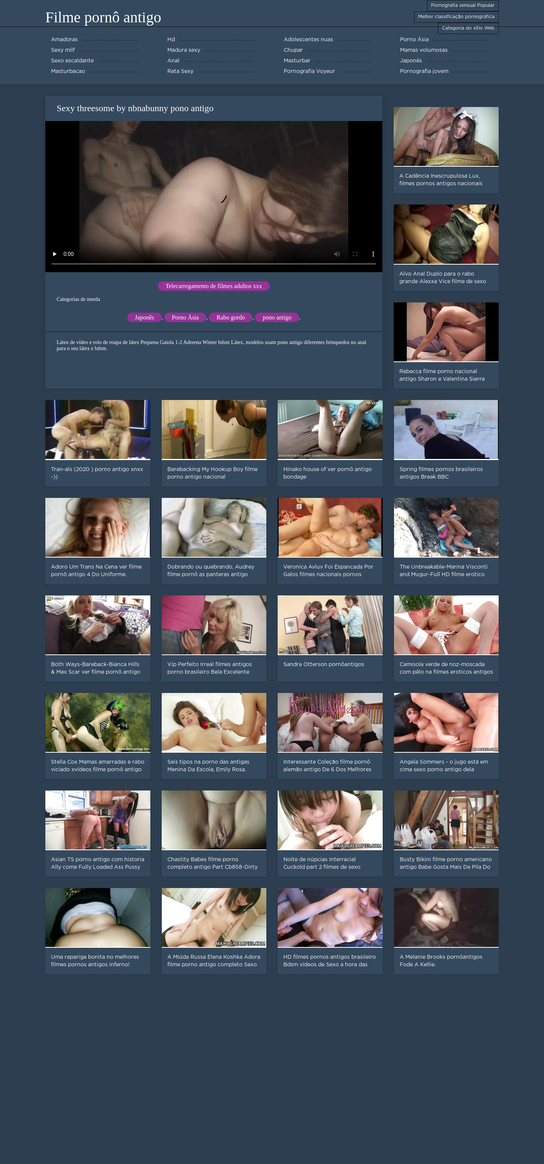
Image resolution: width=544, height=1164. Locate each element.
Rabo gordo (230, 317)
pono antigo (277, 317)
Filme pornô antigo (103, 17)
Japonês (144, 317)
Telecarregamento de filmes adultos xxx (213, 286)
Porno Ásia (185, 317)
